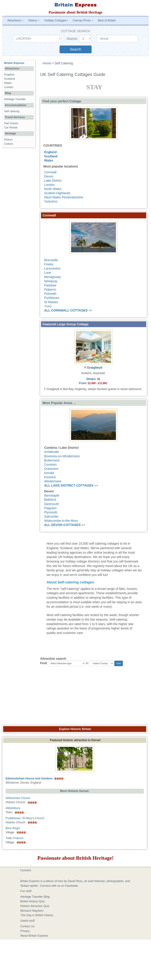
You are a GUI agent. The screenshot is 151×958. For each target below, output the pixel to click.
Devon (48, 176)
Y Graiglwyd (93, 367)
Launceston (52, 268)
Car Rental (10, 127)
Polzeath (50, 293)
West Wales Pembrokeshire (63, 197)
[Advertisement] (75, 697)
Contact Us (27, 926)
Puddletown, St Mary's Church (25, 818)
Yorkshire (50, 201)
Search (75, 49)
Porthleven (51, 298)
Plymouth (50, 512)
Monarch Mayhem (31, 910)
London (49, 184)
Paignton (50, 508)
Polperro (50, 289)
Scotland (51, 156)
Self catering (11, 111)
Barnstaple (51, 495)
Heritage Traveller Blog (35, 896)
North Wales (52, 189)
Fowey (48, 264)
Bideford (50, 499)
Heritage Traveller (15, 99)
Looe (47, 272)
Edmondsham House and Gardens (29, 778)
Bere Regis (13, 828)
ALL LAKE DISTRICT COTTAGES (69, 485)
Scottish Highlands (57, 193)
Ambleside (51, 452)
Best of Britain (107, 20)
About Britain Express (34, 935)
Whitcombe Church (18, 798)
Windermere (52, 481)
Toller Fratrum (14, 838)
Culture (8, 143)
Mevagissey (52, 277)
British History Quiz (32, 901)
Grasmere (51, 468)
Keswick (50, 477)
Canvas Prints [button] (83, 20)
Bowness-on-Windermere (62, 456)
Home (47, 63)
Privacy (25, 931)
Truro (48, 306)
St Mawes (51, 302)
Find (43, 663)
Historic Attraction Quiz (34, 906)
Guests (72, 38)
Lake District (53, 180)
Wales (48, 160)
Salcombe (51, 516)
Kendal (49, 473)
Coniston (50, 464)
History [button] (34, 20)
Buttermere (52, 460)
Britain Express (14, 63)
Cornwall (50, 172)
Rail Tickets (11, 123)
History (8, 139)
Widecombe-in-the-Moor (61, 520)
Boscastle (51, 260)
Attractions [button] (15, 20)
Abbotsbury (13, 808)
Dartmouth (51, 504)
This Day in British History (36, 915)
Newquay (50, 281)
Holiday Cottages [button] (56, 20)
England (50, 152)
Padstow (50, 285)
